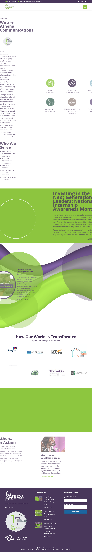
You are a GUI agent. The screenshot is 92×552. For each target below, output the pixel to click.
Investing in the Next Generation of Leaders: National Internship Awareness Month (50, 529)
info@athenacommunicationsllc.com (16, 504)
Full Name (67, 498)
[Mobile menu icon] (85, 7)
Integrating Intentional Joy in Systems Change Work (49, 500)
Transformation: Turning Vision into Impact (49, 514)
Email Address (69, 504)
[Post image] (38, 498)
